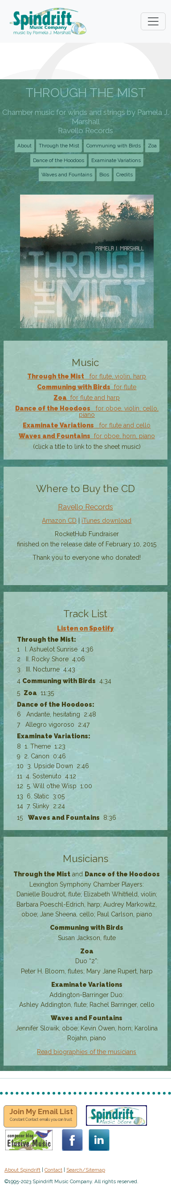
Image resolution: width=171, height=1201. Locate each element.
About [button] (24, 145)
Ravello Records (85, 506)
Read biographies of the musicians (86, 1051)
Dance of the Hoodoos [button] (58, 160)
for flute (86, 387)
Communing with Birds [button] (113, 145)
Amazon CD (59, 520)
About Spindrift (22, 1170)
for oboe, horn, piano (87, 436)
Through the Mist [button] (59, 145)
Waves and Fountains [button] (66, 174)
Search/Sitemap (85, 1170)
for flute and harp (86, 397)
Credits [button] (124, 174)
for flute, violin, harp (86, 376)
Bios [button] (104, 174)
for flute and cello (87, 425)
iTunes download (106, 520)
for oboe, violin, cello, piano (87, 411)
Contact (53, 1170)
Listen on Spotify (85, 628)
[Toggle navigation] (153, 21)
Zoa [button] (152, 145)
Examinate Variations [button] (116, 160)
